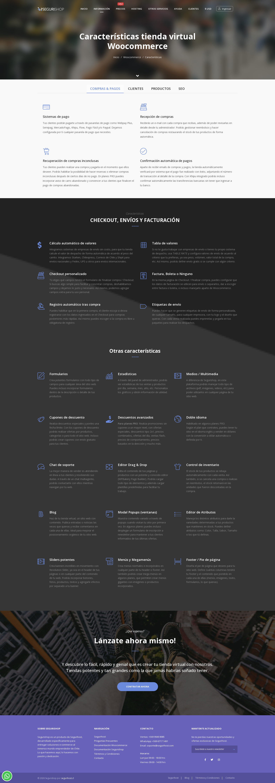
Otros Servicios (158, 8)
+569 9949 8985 (152, 736)
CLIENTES (135, 88)
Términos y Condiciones (107, 753)
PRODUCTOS (161, 88)
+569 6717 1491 (154, 741)
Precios (120, 8)
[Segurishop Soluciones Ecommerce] (51, 8)
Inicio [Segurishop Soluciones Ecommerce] (84, 8)
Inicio (116, 57)
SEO (182, 88)
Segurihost (76, 737)
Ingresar (224, 8)
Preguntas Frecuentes (106, 740)
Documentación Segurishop (109, 749)
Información (102, 8)
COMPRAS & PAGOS (105, 88)
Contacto (99, 758)
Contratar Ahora (137, 686)
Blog (187, 777)
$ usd (208, 8)
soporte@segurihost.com (157, 745)
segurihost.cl (67, 778)
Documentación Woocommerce (110, 745)
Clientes (193, 8)
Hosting (136, 8)
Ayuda (178, 8)
